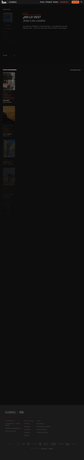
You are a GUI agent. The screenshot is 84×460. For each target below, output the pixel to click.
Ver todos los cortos (75, 69)
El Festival (49, 2)
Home (4, 9)
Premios (55, 2)
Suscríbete (75, 2)
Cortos (42, 2)
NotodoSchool (64, 2)
